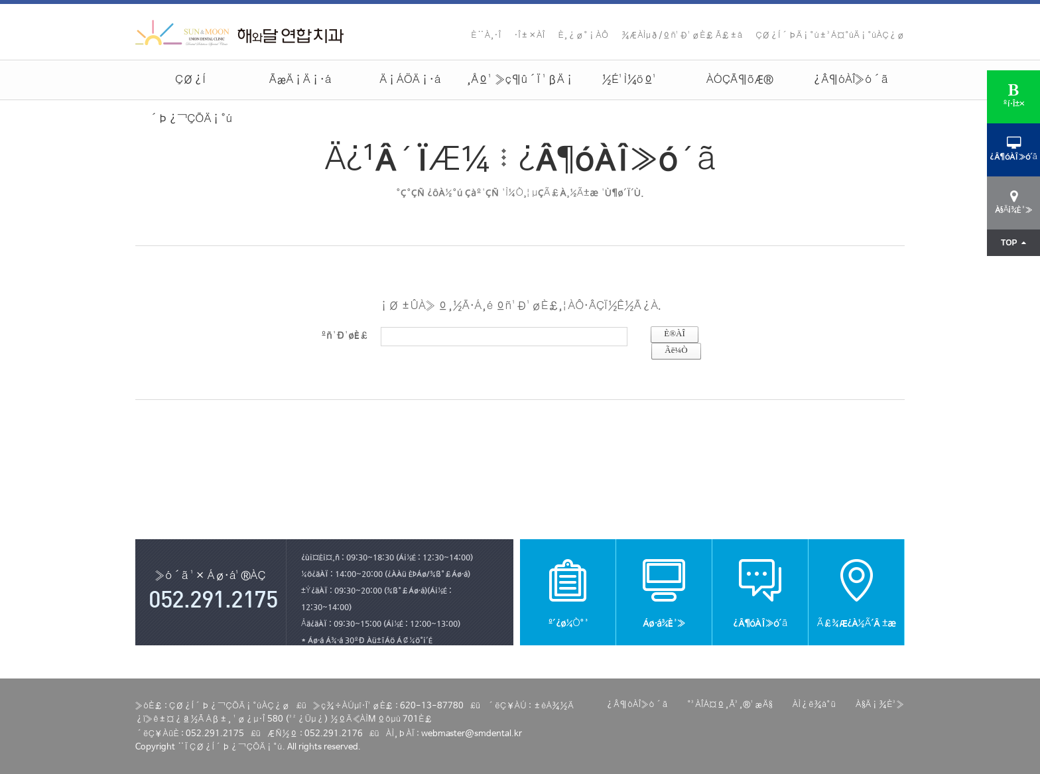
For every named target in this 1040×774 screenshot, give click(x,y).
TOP (1013, 242)
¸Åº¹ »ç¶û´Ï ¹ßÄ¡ (520, 80)
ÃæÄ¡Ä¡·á (300, 80)
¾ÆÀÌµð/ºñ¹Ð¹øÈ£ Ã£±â (681, 35)
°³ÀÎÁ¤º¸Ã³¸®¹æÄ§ (729, 705)
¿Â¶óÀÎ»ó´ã (850, 80)
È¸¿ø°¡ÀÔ (583, 35)
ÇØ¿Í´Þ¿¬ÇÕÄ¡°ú (190, 86)
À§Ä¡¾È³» (880, 705)
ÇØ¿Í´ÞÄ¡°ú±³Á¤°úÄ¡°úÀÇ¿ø (830, 35)
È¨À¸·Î (486, 35)
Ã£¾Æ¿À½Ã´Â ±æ (856, 592)
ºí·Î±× (1013, 96)
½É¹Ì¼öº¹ (630, 80)
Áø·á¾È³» (664, 592)
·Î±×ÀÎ (529, 35)
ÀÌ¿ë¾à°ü (814, 705)
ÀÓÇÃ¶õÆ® (739, 80)
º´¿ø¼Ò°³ (568, 592)
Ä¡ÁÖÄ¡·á (409, 80)
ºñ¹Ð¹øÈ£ (345, 334)
